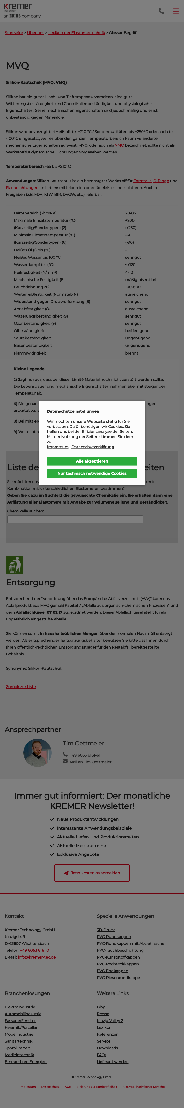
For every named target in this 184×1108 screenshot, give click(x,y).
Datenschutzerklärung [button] (92, 447)
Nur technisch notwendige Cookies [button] (92, 473)
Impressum (58, 447)
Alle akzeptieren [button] (92, 461)
